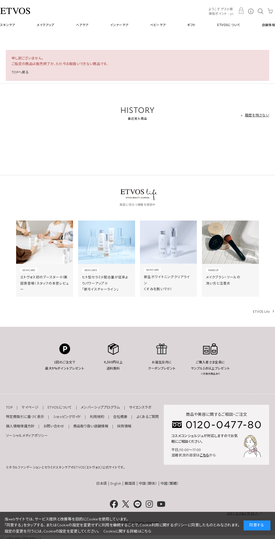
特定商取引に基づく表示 (25, 417)
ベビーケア (158, 25)
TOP (9, 407)
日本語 (101, 483)
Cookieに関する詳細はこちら (127, 531)
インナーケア (119, 25)
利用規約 (97, 417)
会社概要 (120, 417)
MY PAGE (241, 11)
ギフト (191, 25)
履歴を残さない (257, 115)
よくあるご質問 (147, 417)
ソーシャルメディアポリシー (27, 436)
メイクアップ (46, 25)
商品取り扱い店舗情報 (90, 426)
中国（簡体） (148, 483)
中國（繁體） (170, 483)
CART (270, 11)
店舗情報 (268, 25)
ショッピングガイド (67, 417)
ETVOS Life (261, 311)
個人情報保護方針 (20, 426)
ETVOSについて (228, 25)
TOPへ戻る (20, 72)
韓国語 (130, 483)
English (115, 483)
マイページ (30, 407)
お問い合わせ (54, 426)
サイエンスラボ (140, 407)
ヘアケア (82, 25)
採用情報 (124, 426)
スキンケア (7, 25)
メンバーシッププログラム (100, 407)
